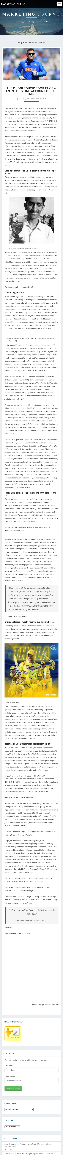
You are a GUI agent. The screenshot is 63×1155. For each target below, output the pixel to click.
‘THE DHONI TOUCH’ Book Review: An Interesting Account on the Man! (31, 91)
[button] (31, 64)
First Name (9, 1066)
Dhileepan (24, 99)
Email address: (10, 1076)
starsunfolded (33, 248)
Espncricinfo (12, 341)
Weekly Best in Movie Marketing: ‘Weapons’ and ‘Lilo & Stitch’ (29, 1154)
